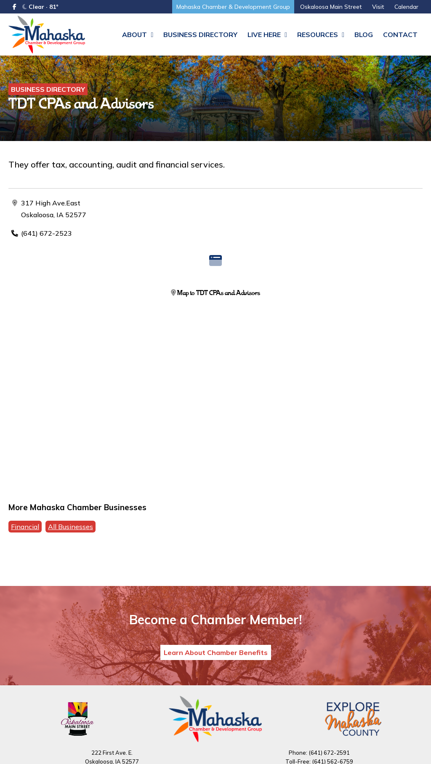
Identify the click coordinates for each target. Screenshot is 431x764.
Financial (25, 526)
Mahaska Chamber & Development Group (233, 7)
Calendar (406, 7)
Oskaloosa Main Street (331, 7)
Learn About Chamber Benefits (216, 652)
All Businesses (70, 526)
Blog (363, 34)
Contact (400, 34)
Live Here (267, 34)
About (137, 34)
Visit (378, 7)
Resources (320, 34)
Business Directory (200, 34)
